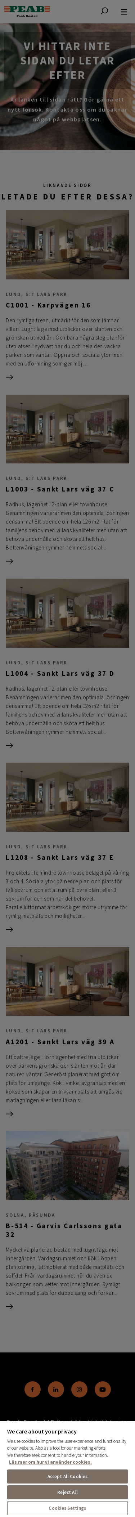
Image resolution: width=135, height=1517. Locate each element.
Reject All (67, 1492)
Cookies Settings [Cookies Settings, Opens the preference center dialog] (67, 1508)
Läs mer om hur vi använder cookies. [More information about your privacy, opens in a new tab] (50, 1462)
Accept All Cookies (67, 1476)
